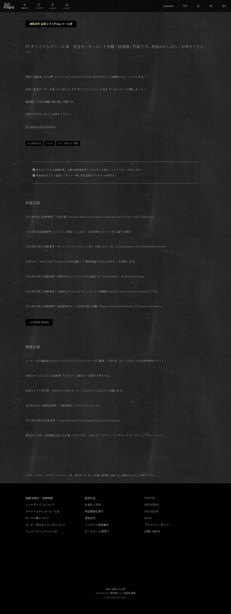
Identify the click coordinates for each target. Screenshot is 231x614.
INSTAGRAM (151, 504)
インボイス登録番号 (97, 524)
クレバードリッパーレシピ (41, 531)
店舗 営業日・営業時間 (39, 498)
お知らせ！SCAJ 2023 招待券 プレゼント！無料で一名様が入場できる (67, 375)
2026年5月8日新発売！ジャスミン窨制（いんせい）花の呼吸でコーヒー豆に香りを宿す (78, 231)
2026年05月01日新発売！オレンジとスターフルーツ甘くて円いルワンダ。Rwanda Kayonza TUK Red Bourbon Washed (95, 246)
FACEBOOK (151, 511)
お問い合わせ (152, 531)
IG (198, 6)
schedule (168, 6)
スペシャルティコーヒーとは (42, 511)
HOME (28, 475)
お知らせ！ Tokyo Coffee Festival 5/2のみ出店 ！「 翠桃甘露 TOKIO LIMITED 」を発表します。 (81, 261)
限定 (76, 143)
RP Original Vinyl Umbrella (40, 126)
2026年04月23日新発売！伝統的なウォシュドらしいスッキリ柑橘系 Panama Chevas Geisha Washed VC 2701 (91, 291)
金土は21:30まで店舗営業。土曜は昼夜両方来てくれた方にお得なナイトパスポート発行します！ (89, 169)
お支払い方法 (93, 504)
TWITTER (149, 498)
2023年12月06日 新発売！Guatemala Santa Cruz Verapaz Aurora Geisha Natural (72, 420)
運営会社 (90, 518)
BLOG (148, 518)
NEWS (49, 143)
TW (185, 6)
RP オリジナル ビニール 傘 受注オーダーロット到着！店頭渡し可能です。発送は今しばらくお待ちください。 (102, 475)
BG (224, 6)
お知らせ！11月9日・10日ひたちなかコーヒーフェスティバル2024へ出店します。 (75, 390)
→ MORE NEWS (39, 322)
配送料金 (90, 498)
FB (211, 6)
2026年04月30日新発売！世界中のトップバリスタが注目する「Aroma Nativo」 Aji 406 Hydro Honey (84, 276)
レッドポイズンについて (40, 504)
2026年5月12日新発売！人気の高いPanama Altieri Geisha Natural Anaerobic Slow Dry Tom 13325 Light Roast (89, 216)
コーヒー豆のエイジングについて (45, 524)
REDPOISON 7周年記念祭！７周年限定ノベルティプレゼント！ (63, 405)
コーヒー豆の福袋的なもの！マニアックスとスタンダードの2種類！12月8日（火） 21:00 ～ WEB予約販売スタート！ (96, 360)
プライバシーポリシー (157, 524)
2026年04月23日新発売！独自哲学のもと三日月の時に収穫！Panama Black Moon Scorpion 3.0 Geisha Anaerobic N (93, 306)
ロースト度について (37, 518)
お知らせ (68, 143)
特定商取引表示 (94, 511)
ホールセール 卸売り (97, 531)
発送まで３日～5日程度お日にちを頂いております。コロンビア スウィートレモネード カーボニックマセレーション (94, 435)
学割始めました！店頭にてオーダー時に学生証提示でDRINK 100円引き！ (76, 175)
